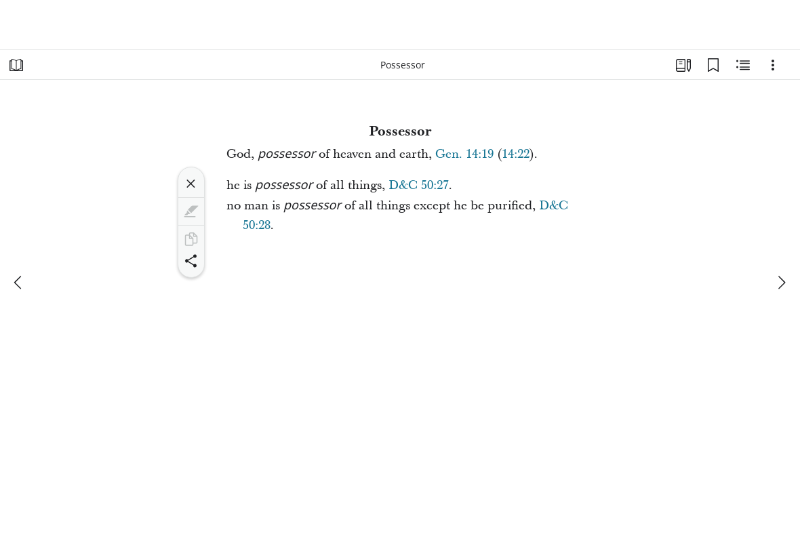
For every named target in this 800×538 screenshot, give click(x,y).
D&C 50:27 (418, 185)
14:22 (515, 154)
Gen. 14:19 (464, 154)
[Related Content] (743, 65)
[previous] (19, 282)
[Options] (772, 65)
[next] (781, 282)
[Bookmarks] (713, 65)
